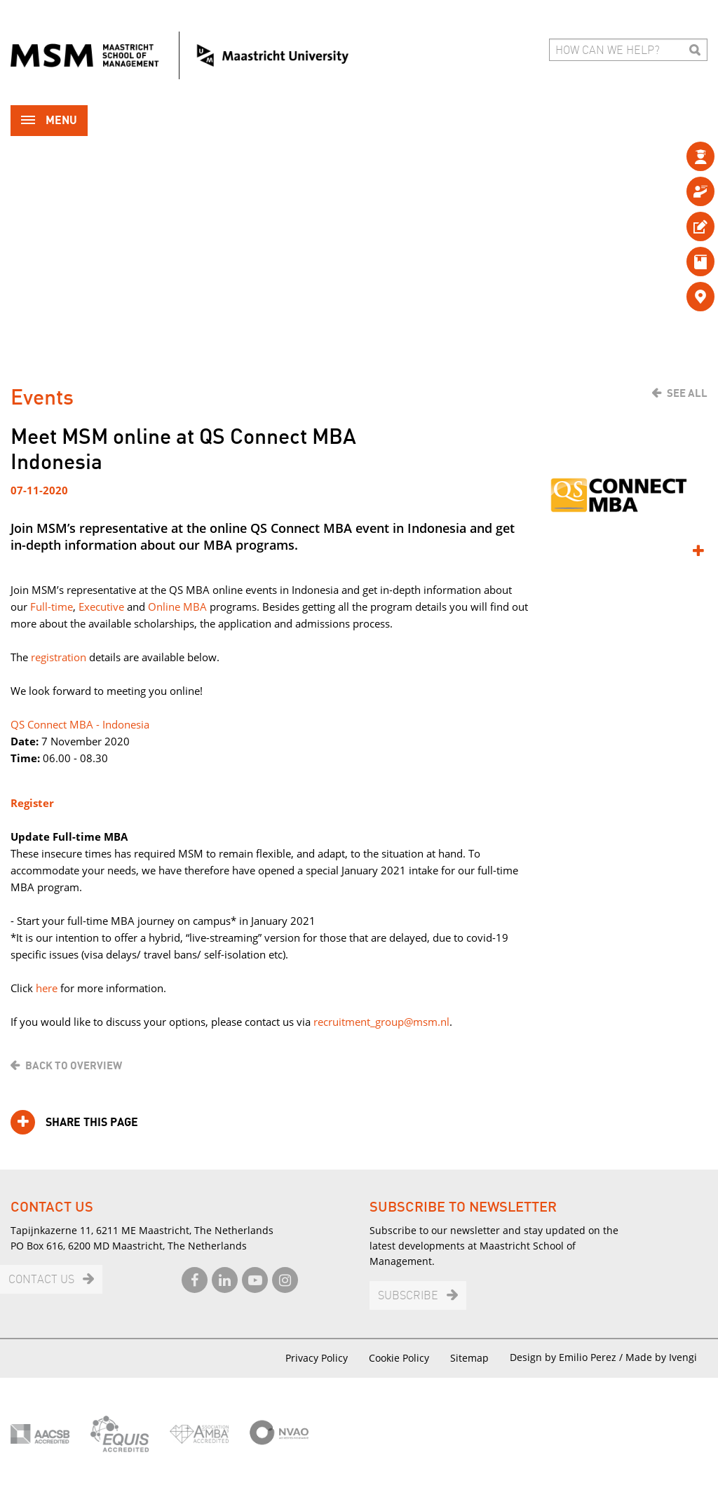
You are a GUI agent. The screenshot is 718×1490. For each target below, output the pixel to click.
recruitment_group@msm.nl (381, 1022)
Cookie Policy (399, 1357)
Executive (101, 607)
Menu (49, 121)
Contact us (41, 1280)
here (46, 988)
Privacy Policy (316, 1357)
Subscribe (408, 1296)
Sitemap (469, 1357)
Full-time (51, 607)
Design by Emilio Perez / (567, 1357)
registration (58, 657)
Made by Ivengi (661, 1357)
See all (687, 393)
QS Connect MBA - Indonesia (80, 724)
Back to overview (73, 1065)
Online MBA (177, 607)
